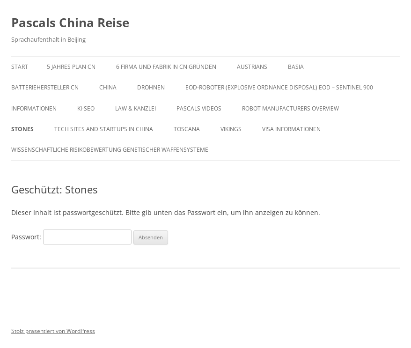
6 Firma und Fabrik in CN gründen (166, 67)
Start (19, 67)
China (108, 87)
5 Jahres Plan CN (71, 67)
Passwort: (71, 236)
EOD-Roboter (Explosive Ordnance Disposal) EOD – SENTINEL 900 (279, 87)
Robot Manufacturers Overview (290, 108)
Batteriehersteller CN (45, 87)
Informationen (34, 108)
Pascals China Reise (70, 22)
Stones (22, 129)
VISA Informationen (291, 129)
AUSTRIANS (252, 67)
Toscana (187, 129)
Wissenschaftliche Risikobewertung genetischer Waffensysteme (109, 150)
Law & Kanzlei (135, 108)
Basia (296, 67)
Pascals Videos (198, 108)
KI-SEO (86, 108)
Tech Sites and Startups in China (103, 129)
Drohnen (151, 87)
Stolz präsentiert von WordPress (53, 331)
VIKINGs (231, 129)
